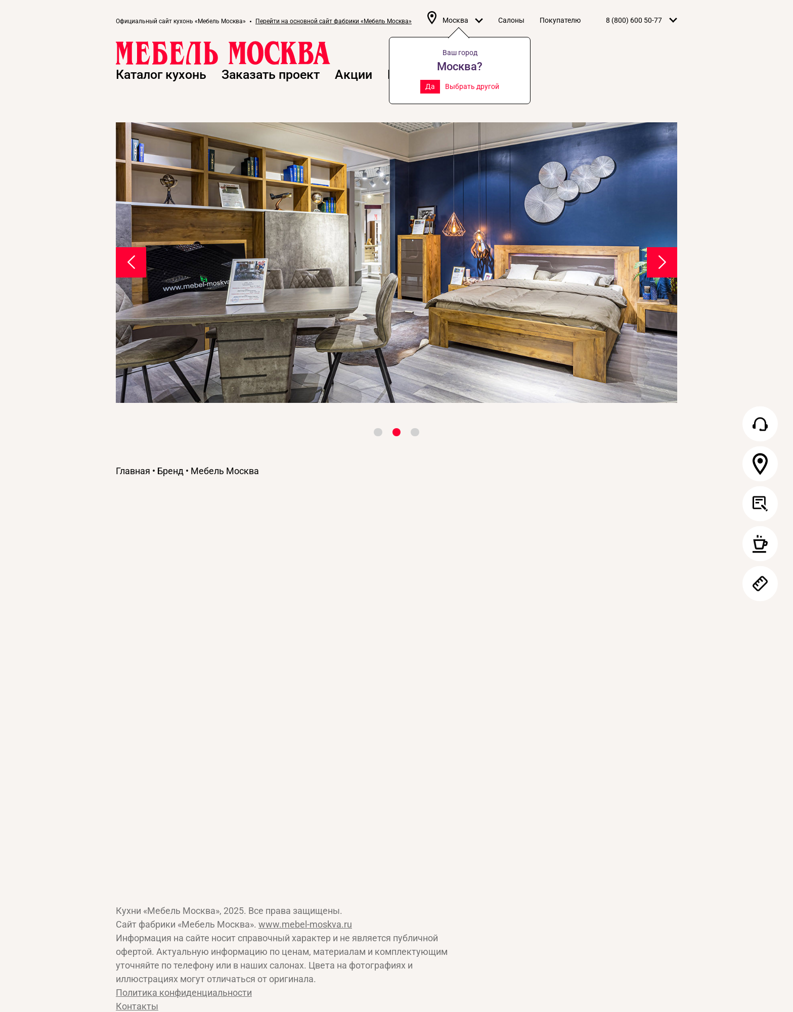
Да (430, 86)
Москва (463, 20)
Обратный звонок (760, 424)
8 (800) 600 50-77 (634, 20)
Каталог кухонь (161, 74)
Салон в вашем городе (760, 464)
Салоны (511, 20)
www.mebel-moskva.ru (305, 924)
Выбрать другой (472, 86)
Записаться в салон (760, 544)
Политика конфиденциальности (184, 992)
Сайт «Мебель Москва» (177, 811)
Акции (353, 74)
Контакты (137, 1006)
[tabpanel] (396, 262)
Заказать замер (760, 584)
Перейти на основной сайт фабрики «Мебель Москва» (333, 21)
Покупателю (560, 20)
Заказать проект (271, 74)
